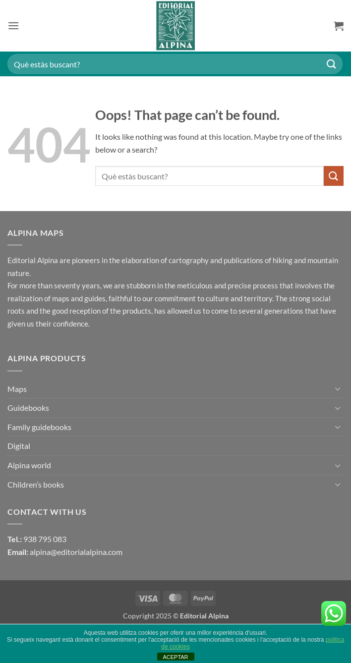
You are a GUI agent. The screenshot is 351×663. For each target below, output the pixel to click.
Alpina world (29, 465)
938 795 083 (44, 539)
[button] (13, 25)
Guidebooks (28, 407)
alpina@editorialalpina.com (76, 551)
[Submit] (332, 63)
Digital (18, 445)
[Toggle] (338, 388)
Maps (17, 388)
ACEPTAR (175, 657)
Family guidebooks (39, 427)
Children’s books (35, 484)
